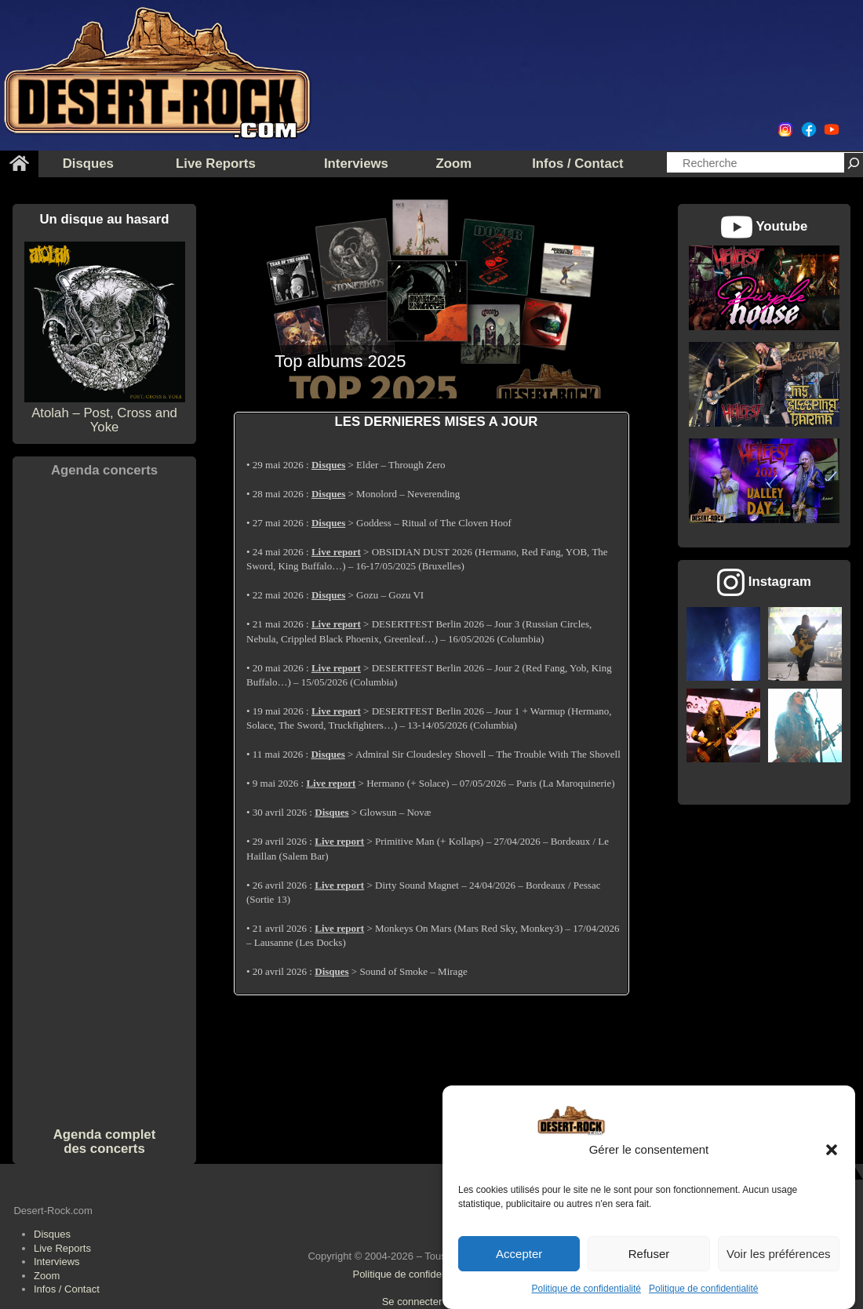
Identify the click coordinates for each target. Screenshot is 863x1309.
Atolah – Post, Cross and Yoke (104, 413)
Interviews (57, 1261)
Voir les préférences (778, 1253)
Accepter (519, 1253)
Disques (52, 1234)
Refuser (649, 1253)
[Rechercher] (853, 163)
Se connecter (412, 1301)
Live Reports (62, 1248)
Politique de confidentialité (586, 1288)
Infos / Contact (67, 1289)
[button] (831, 1150)
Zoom (47, 1276)
